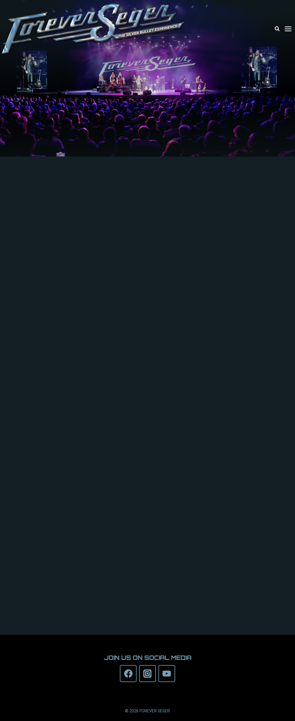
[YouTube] (166, 673)
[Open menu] (289, 28)
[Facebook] (128, 673)
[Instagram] (147, 673)
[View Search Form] (277, 28)
